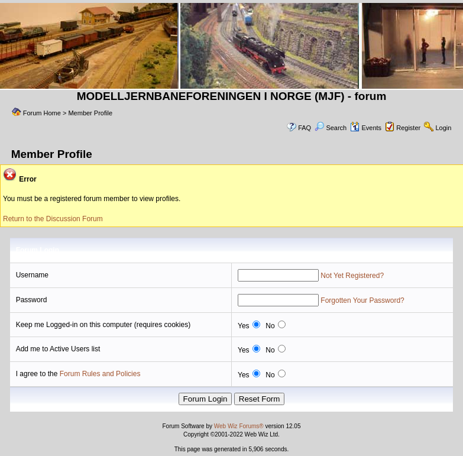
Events (365, 127)
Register (408, 127)
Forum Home (42, 113)
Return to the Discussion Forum (53, 219)
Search (331, 127)
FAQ (304, 127)
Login (443, 127)
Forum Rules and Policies (100, 374)
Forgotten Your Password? (362, 300)
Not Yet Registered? (352, 275)
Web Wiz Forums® (239, 426)
